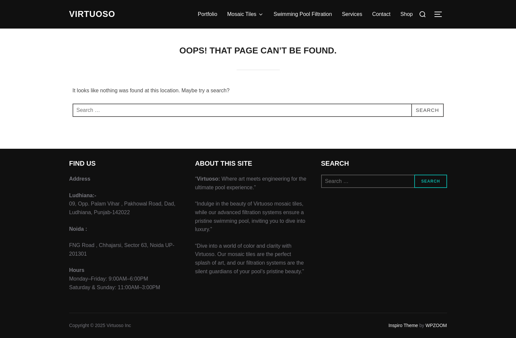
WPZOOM (436, 325)
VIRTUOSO (93, 14)
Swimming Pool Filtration (303, 14)
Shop (406, 14)
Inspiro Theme (403, 325)
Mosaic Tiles (245, 14)
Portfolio (207, 14)
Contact (381, 14)
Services (352, 14)
